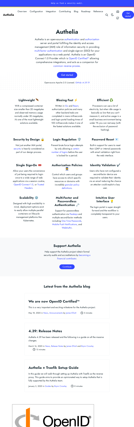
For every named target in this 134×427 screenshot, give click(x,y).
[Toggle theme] (112, 14)
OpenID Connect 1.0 (23, 184)
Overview (22, 11)
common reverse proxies (66, 66)
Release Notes (57, 346)
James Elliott (71, 312)
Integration (51, 11)
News (45, 312)
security (17, 148)
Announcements (56, 312)
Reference (98, 11)
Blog (76, 11)
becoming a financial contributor (73, 256)
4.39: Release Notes (45, 331)
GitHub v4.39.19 (82, 82)
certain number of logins (65, 150)
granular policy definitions (70, 186)
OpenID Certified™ (79, 58)
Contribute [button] (67, 266)
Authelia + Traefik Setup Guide (53, 367)
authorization (92, 39)
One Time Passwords (71, 221)
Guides (48, 386)
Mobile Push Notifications (64, 224)
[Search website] (107, 14)
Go (66, 105)
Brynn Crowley (87, 346)
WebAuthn (67, 227)
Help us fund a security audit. (67, 3)
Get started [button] (128, 15)
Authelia (8, 15)
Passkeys (74, 214)
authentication (72, 39)
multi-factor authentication (48, 51)
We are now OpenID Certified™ (53, 301)
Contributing (65, 11)
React (75, 105)
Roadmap (85, 11)
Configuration (36, 11)
